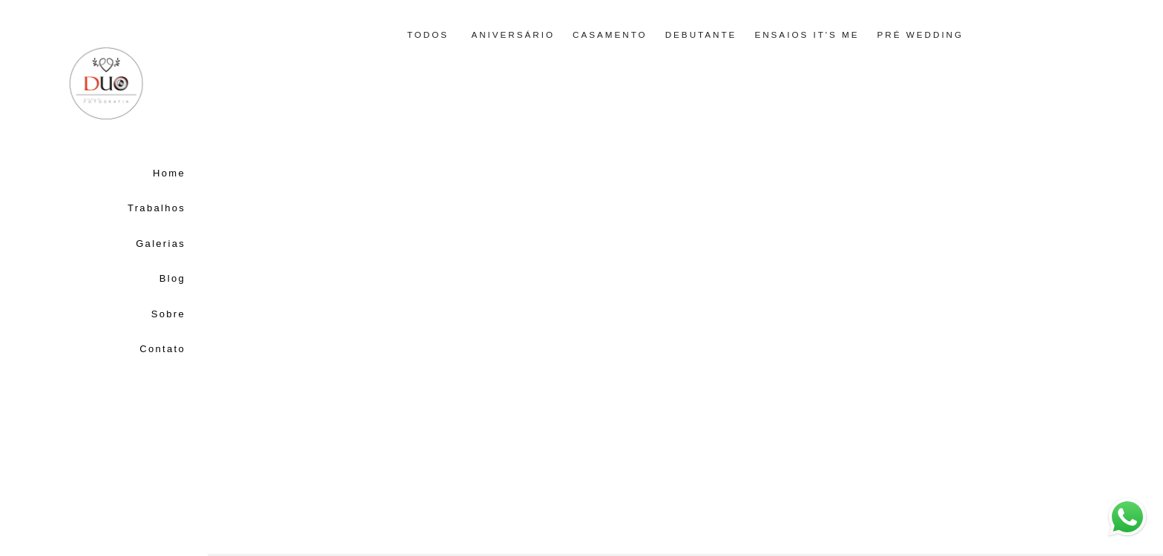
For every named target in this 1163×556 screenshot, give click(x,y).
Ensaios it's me (806, 34)
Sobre (168, 314)
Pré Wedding (920, 34)
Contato (162, 348)
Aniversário (513, 34)
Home (169, 173)
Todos (428, 34)
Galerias (160, 243)
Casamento (610, 34)
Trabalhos (156, 208)
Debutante (701, 34)
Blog (172, 278)
